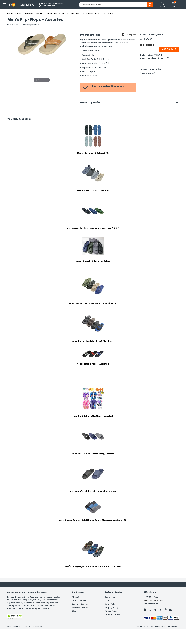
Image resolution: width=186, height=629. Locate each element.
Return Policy (110, 604)
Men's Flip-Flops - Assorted (100, 13)
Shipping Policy (111, 607)
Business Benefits (80, 607)
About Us (76, 597)
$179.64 (158, 55)
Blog (74, 611)
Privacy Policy (111, 611)
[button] (162, 4)
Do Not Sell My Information (32, 627)
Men (56, 13)
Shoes (49, 13)
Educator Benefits (80, 604)
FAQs (107, 600)
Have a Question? (92, 102)
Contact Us (110, 597)
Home (10, 13)
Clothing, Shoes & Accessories (29, 13)
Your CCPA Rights (13, 627)
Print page (131, 35)
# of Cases (147, 45)
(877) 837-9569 (151, 597)
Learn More (163, 623)
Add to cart (169, 49)
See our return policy (150, 69)
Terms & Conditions (114, 614)
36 (168, 58)
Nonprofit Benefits (80, 600)
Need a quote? (147, 73)
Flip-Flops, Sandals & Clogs (73, 13)
